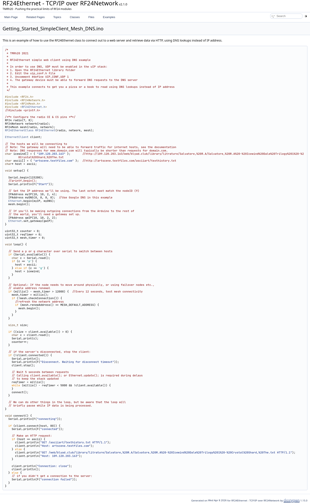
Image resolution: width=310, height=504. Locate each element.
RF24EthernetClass (19, 130)
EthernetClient (16, 137)
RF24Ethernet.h (33, 107)
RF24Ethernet (45, 130)
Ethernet (15, 201)
